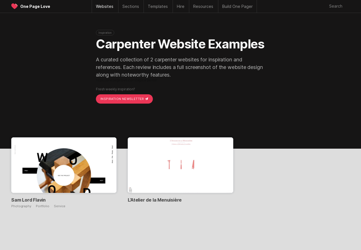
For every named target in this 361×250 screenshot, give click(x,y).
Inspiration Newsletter (124, 99)
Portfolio (42, 206)
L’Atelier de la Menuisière (155, 200)
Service (59, 206)
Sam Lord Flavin (28, 200)
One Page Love (35, 6)
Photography (21, 206)
